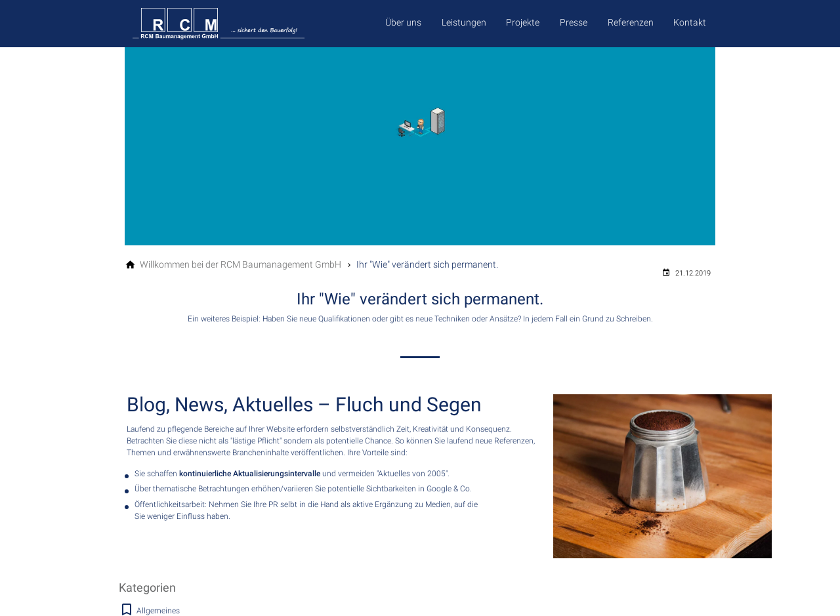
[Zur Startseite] (243, 23)
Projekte (522, 22)
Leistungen (464, 22)
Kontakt (689, 22)
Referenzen (631, 22)
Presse (573, 22)
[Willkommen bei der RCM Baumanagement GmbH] (240, 264)
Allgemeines (158, 610)
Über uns (403, 22)
